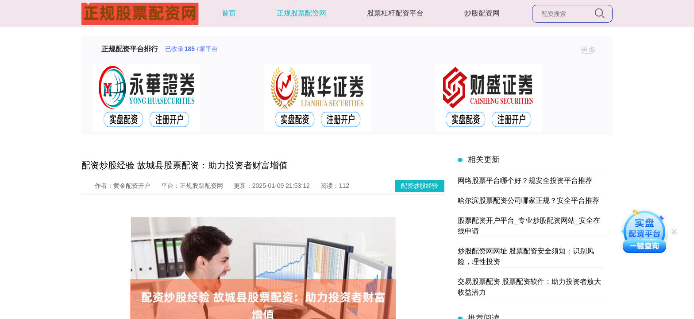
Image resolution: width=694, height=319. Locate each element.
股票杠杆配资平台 (395, 13)
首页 (229, 13)
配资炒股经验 (419, 185)
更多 (592, 50)
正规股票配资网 (301, 13)
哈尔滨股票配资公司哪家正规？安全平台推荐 (528, 200)
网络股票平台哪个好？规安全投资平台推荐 (525, 180)
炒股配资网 (482, 13)
